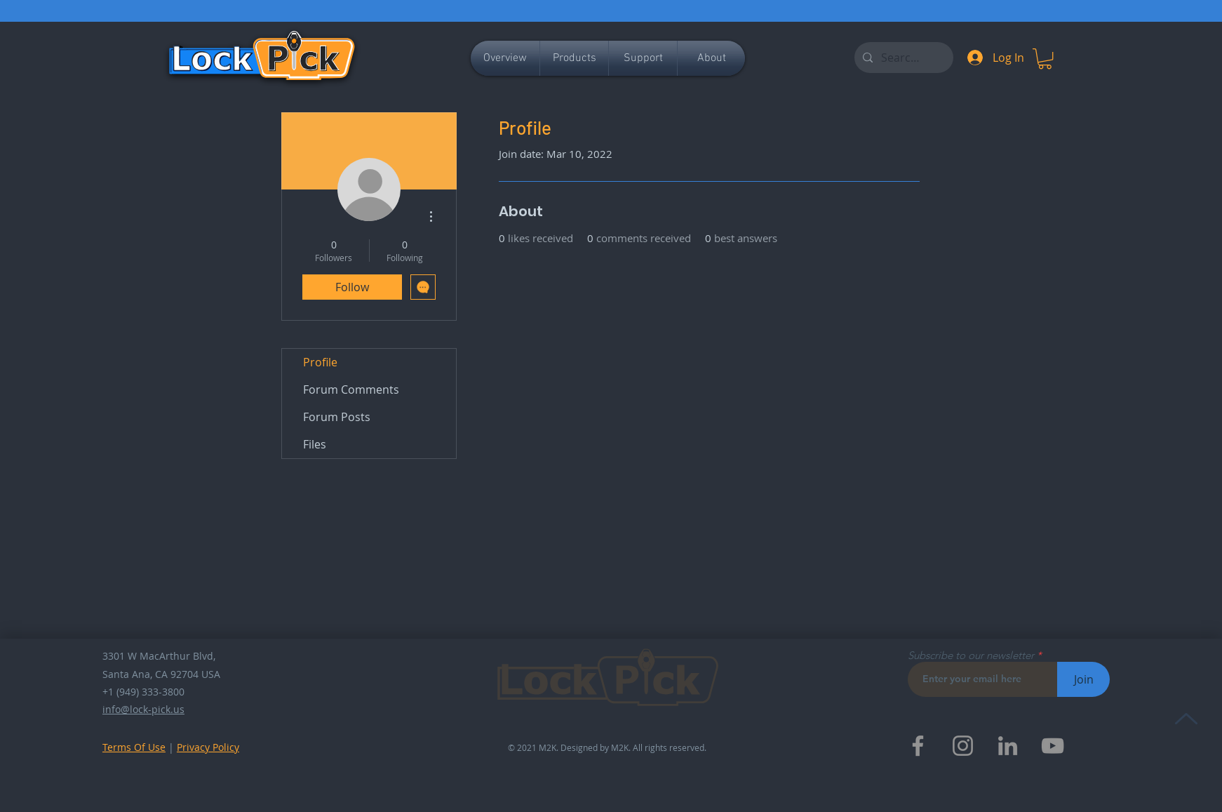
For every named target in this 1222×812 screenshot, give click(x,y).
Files (314, 444)
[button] (1045, 58)
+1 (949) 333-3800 (143, 691)
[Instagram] (962, 745)
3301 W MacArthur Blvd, (158, 656)
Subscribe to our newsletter (971, 655)
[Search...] (902, 57)
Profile (320, 362)
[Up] (1185, 718)
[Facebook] (918, 745)
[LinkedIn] (1007, 745)
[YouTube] (1052, 745)
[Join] (1083, 679)
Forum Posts (336, 417)
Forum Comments (351, 389)
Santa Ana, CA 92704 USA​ (161, 674)
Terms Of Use (134, 747)
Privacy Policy (208, 747)
